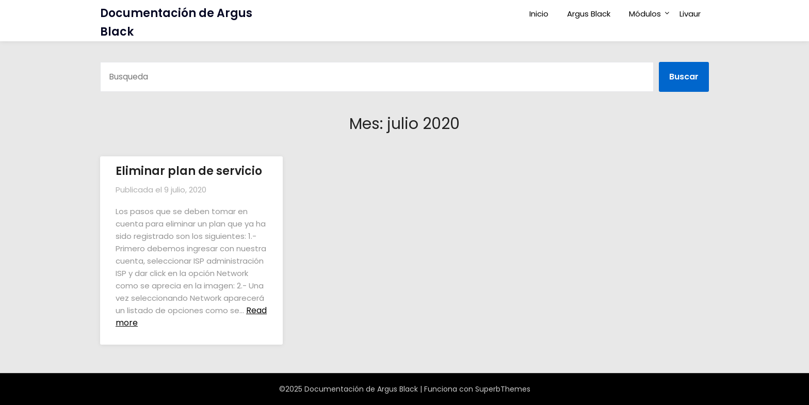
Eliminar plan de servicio (189, 171)
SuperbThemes (502, 389)
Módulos (645, 13)
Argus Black (588, 13)
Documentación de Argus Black (176, 22)
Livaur (690, 13)
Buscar (684, 77)
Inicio (538, 13)
